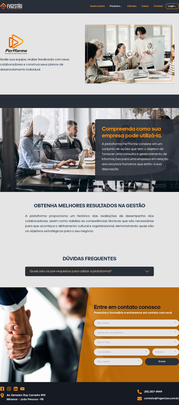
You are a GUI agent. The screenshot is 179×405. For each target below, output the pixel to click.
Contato (158, 6)
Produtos (116, 6)
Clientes (131, 6)
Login (172, 6)
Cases (145, 6)
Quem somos (97, 6)
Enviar (162, 362)
